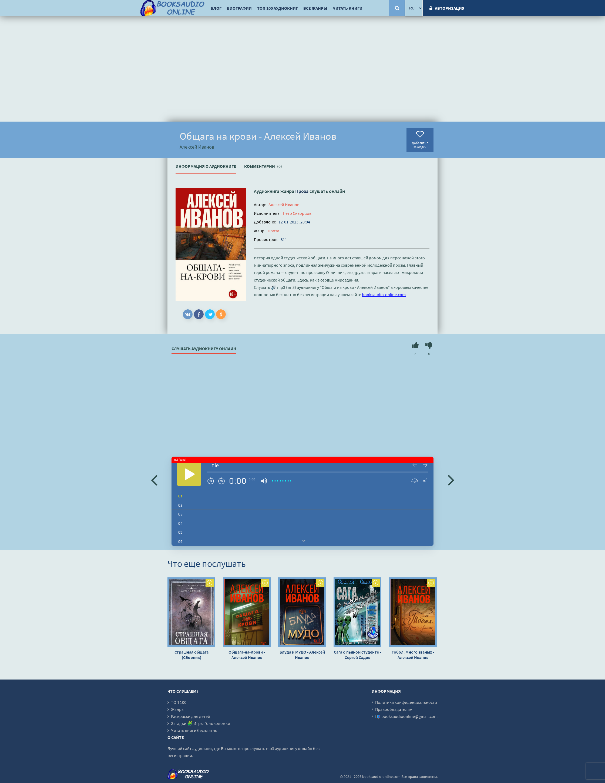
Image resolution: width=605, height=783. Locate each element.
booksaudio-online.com (384, 294)
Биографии (239, 8)
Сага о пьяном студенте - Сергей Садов (357, 654)
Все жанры (315, 8)
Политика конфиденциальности (406, 702)
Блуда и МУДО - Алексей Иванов (302, 654)
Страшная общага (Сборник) (191, 654)
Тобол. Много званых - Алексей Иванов (413, 654)
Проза (301, 191)
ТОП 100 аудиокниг (277, 8)
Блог (216, 8)
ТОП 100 (178, 702)
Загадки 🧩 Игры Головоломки (200, 723)
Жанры (177, 709)
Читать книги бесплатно (194, 730)
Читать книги (347, 8)
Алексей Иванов (283, 204)
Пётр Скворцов (297, 213)
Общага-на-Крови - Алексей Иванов (246, 654)
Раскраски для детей (190, 716)
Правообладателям (393, 709)
